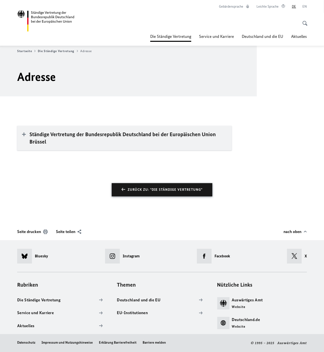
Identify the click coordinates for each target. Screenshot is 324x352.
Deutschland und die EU (262, 36)
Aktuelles (299, 36)
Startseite (26, 51)
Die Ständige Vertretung (170, 36)
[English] (304, 6)
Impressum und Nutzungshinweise (67, 342)
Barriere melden (154, 342)
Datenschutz (26, 342)
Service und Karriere (216, 36)
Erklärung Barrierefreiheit (117, 342)
